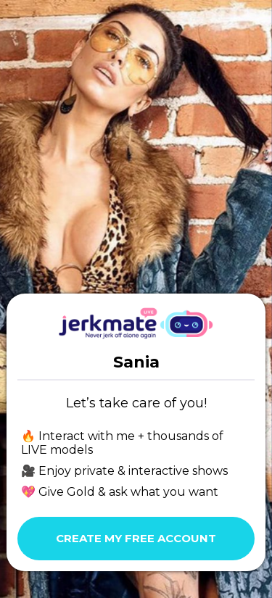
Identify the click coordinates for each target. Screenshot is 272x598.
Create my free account (136, 538)
